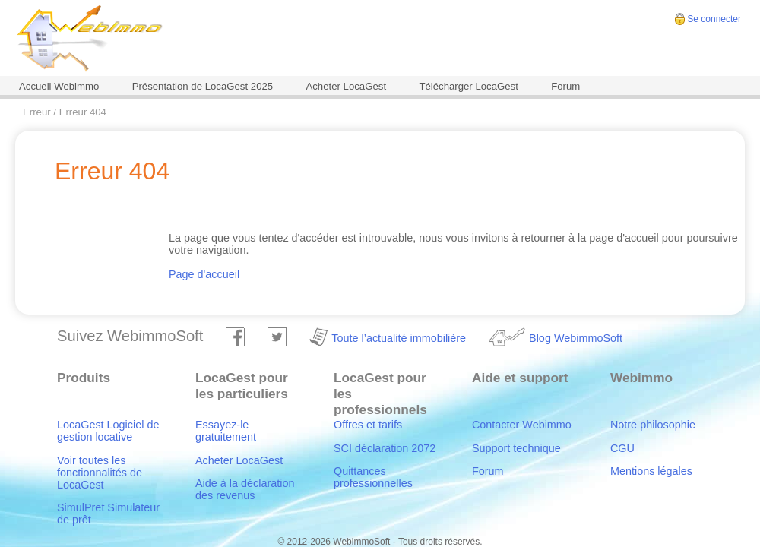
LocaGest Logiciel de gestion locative (108, 431)
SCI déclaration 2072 (384, 448)
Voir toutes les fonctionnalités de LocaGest (99, 472)
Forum (565, 86)
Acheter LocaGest (346, 86)
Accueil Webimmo (59, 86)
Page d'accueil (204, 274)
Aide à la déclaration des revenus (244, 489)
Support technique (516, 448)
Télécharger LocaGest (468, 86)
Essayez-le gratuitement (225, 431)
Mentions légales (651, 471)
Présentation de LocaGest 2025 (203, 86)
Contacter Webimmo (522, 425)
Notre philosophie (652, 425)
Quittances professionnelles (373, 477)
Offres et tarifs (368, 425)
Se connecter (714, 19)
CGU (622, 448)
